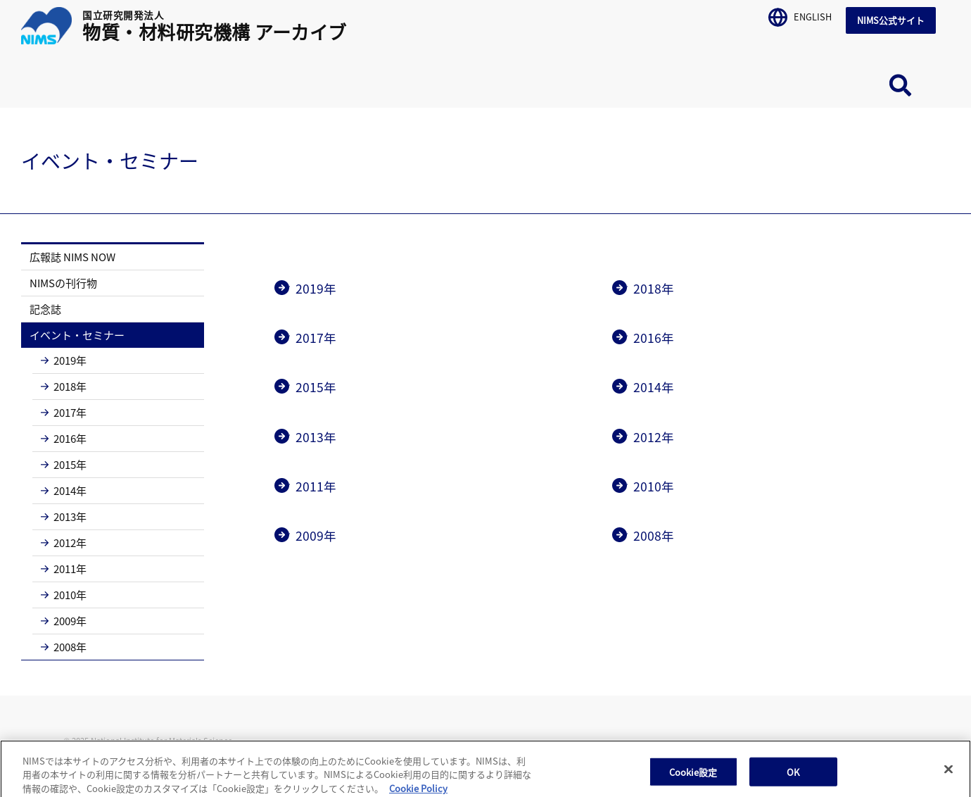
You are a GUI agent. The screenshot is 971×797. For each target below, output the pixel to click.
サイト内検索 (900, 85)
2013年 (64, 516)
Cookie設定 (693, 779)
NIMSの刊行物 (63, 282)
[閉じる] (948, 777)
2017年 (64, 412)
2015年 (64, 464)
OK (793, 779)
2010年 (64, 594)
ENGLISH (800, 15)
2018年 (64, 386)
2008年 (64, 646)
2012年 (64, 542)
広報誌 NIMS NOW (72, 256)
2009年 (64, 620)
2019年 (64, 360)
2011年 (64, 568)
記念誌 (45, 308)
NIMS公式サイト (891, 20)
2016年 (64, 438)
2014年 (64, 490)
